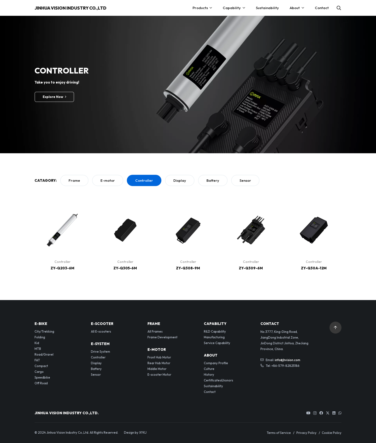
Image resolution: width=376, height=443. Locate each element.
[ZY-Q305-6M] (125, 210)
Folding (40, 337)
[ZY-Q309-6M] (251, 210)
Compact (41, 366)
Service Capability (217, 343)
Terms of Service (279, 433)
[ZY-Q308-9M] (188, 210)
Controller (144, 180)
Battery (212, 180)
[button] (339, 8)
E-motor (107, 180)
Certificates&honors (218, 380)
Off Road (41, 383)
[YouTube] (308, 413)
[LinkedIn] (333, 413)
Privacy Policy (306, 433)
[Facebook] (321, 413)
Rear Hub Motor (158, 363)
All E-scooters (101, 331)
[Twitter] (327, 413)
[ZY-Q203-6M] (62, 210)
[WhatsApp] (339, 413)
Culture (209, 369)
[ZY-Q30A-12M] (313, 210)
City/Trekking (44, 331)
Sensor (245, 180)
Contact (210, 392)
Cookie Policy (331, 433)
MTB (38, 349)
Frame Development (162, 337)
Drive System (100, 351)
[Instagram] (315, 413)
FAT (37, 360)
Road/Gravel (44, 354)
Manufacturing (214, 337)
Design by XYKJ (135, 432)
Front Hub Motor (159, 357)
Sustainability (213, 386)
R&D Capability (215, 331)
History (209, 374)
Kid (37, 343)
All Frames (155, 331)
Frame (74, 180)
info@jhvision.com (287, 360)
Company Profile (216, 363)
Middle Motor (156, 369)
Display (179, 180)
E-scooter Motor (159, 374)
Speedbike (42, 377)
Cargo (39, 372)
